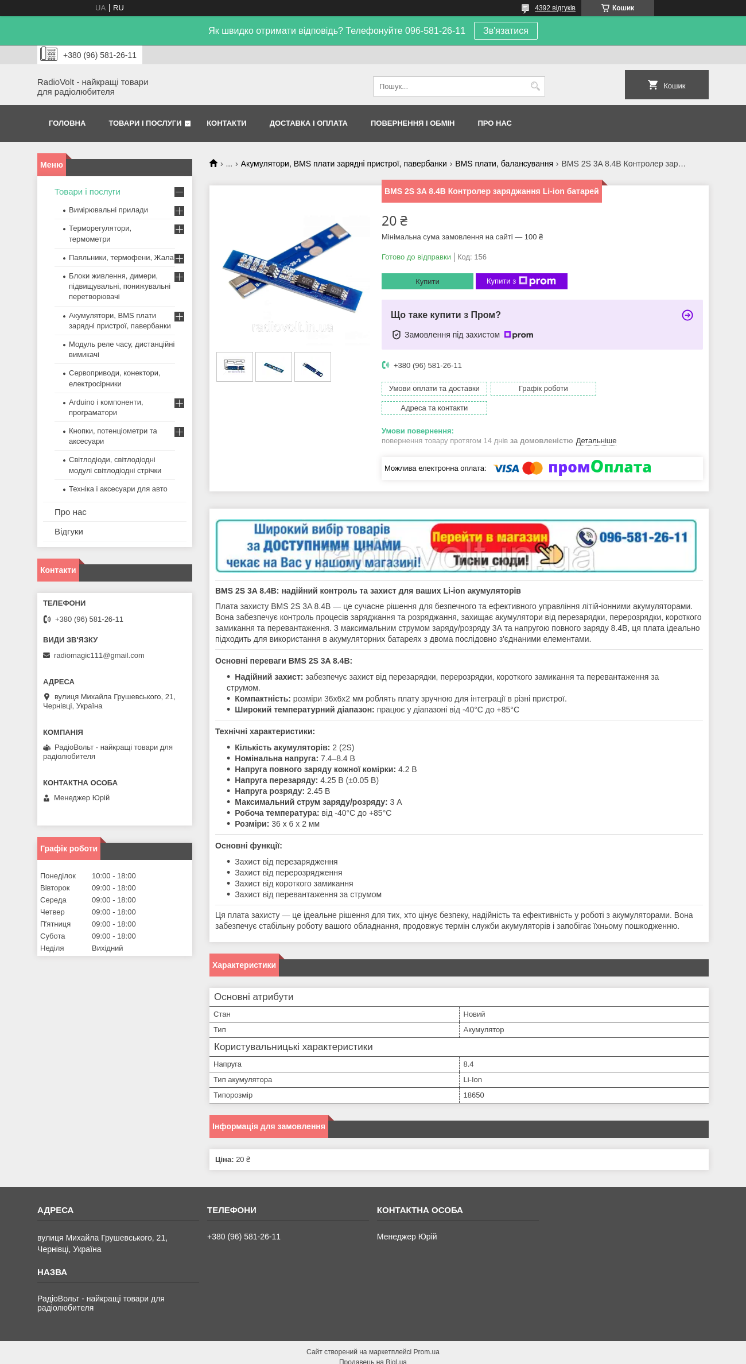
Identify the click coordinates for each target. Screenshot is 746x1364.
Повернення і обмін (413, 123)
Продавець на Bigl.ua (373, 1343)
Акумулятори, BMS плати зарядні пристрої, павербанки (344, 163)
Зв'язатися (506, 31)
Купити (427, 281)
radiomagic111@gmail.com (99, 655)
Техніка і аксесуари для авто (118, 489)
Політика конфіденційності (499, 1353)
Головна (67, 123)
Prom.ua (427, 1332)
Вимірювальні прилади (108, 210)
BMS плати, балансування (504, 163)
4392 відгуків (555, 8)
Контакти (227, 123)
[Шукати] (535, 86)
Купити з (521, 281)
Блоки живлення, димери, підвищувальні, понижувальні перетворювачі (119, 286)
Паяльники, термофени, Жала (121, 257)
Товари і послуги (144, 123)
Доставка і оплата (309, 123)
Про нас (495, 123)
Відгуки (69, 531)
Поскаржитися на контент (410, 1353)
